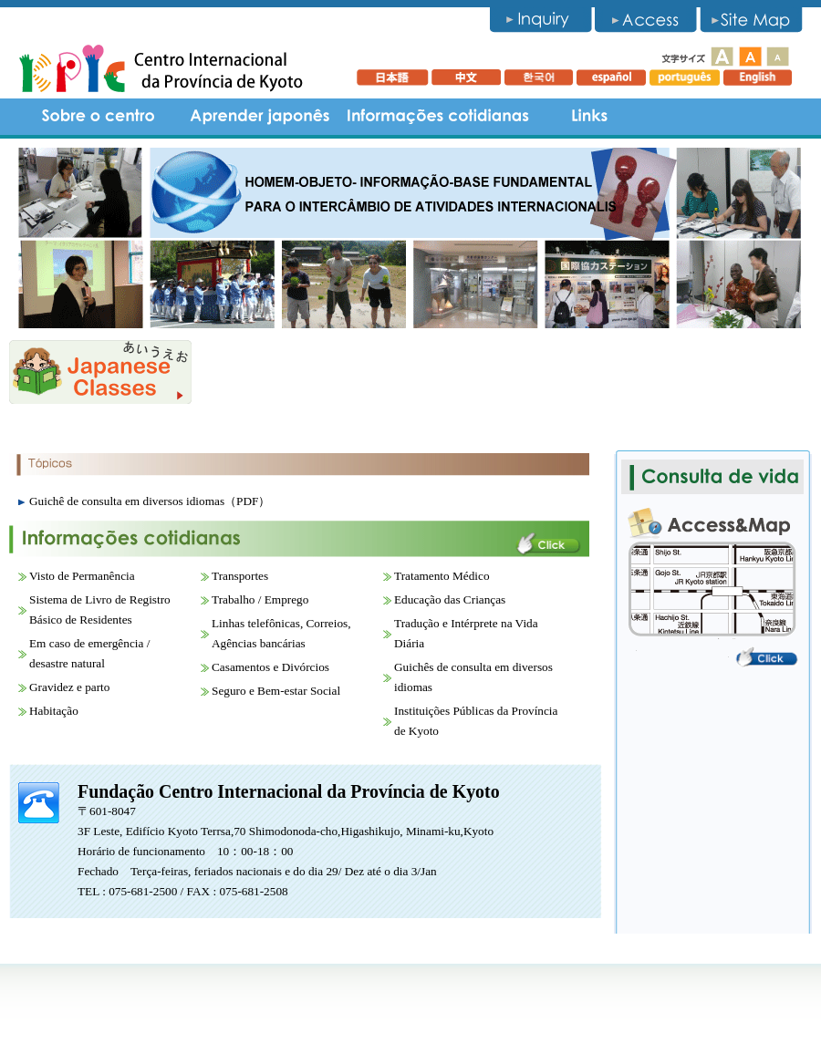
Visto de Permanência (82, 576)
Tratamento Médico (442, 576)
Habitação (53, 711)
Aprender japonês (260, 116)
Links (589, 116)
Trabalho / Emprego (260, 599)
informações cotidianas (438, 116)
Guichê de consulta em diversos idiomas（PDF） (149, 501)
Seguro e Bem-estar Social (276, 690)
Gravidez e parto (69, 687)
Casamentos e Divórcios (270, 667)
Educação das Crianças (449, 599)
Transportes (240, 576)
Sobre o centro (100, 116)
